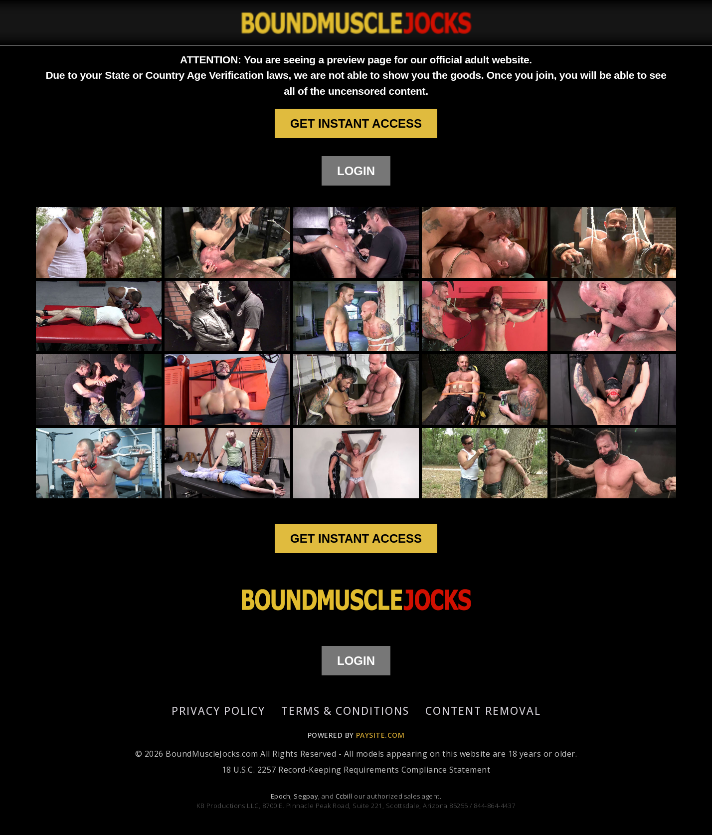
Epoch (280, 796)
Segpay (306, 796)
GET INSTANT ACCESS (356, 123)
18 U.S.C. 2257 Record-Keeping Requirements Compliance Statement (356, 769)
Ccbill (344, 796)
